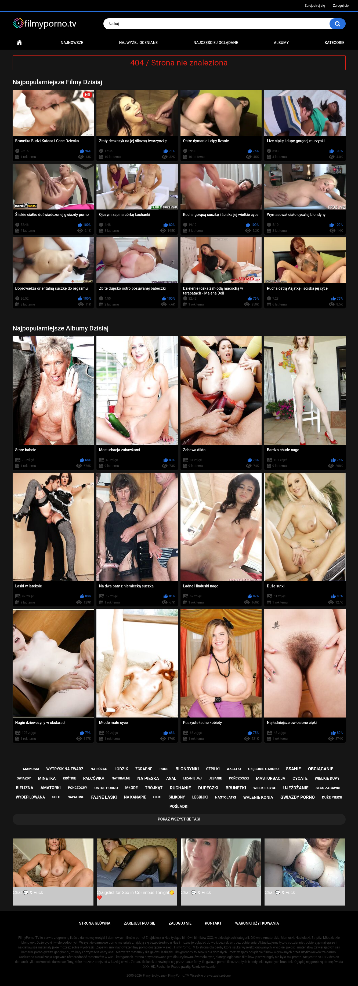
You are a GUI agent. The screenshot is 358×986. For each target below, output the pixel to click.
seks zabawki (328, 788)
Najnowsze (72, 43)
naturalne (121, 778)
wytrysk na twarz (64, 769)
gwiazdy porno (297, 797)
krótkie (69, 778)
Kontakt (213, 923)
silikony (177, 797)
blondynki (187, 768)
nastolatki (225, 797)
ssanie (293, 768)
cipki (157, 797)
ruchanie (180, 787)
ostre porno (106, 788)
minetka (47, 778)
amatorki (51, 787)
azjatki (234, 769)
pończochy (77, 788)
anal (171, 778)
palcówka (93, 778)
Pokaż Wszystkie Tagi (179, 819)
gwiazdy (24, 778)
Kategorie (335, 43)
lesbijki (200, 797)
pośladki (179, 806)
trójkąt (154, 787)
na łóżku (99, 769)
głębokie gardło (263, 769)
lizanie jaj (192, 778)
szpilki (213, 769)
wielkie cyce (264, 788)
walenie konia (258, 797)
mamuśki (31, 769)
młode (131, 788)
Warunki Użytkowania (257, 923)
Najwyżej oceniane (138, 43)
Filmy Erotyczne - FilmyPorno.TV (166, 975)
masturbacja (270, 778)
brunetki (236, 787)
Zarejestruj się (315, 6)
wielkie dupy (327, 778)
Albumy (281, 43)
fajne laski (104, 797)
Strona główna (19, 43)
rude (164, 769)
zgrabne (143, 769)
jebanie (215, 778)
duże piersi (332, 797)
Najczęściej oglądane (216, 43)
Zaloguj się (341, 6)
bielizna (24, 787)
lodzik (121, 769)
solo (56, 797)
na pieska (148, 778)
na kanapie (135, 797)
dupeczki (208, 787)
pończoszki (239, 778)
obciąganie (320, 768)
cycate (300, 778)
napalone (75, 797)
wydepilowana (30, 797)
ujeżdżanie (295, 787)
